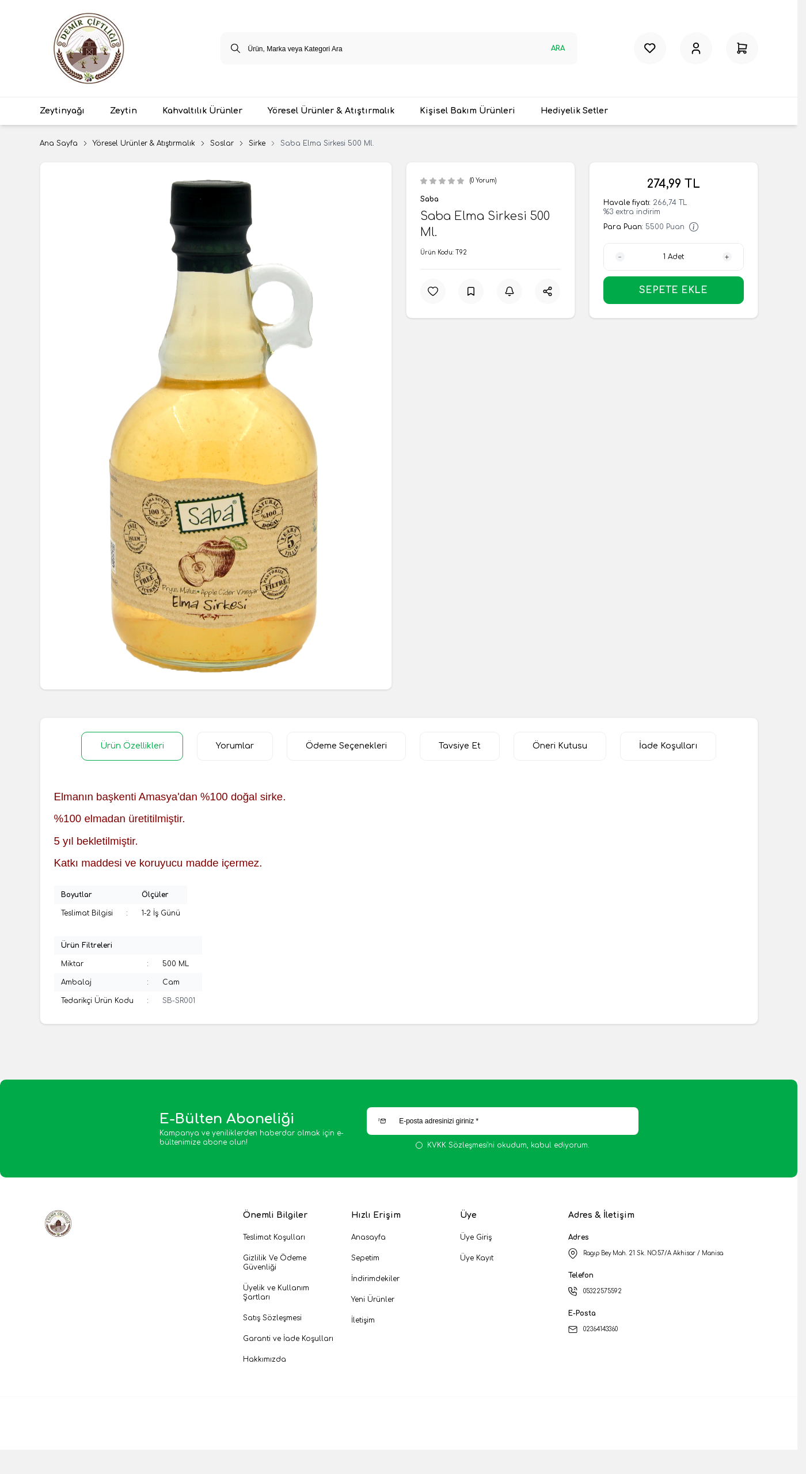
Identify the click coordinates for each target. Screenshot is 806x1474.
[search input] (398, 48)
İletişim (363, 1320)
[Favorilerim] (650, 48)
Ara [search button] (558, 48)
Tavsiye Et (460, 746)
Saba (429, 199)
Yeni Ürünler (372, 1300)
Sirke (257, 143)
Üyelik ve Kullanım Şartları (276, 1292)
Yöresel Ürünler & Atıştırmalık (144, 143)
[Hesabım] (696, 48)
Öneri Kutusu (560, 746)
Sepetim (365, 1258)
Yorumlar (235, 746)
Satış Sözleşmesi (272, 1318)
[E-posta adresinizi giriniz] (502, 1121)
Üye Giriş (476, 1237)
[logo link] (97, 48)
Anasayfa (368, 1237)
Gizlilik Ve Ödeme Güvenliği (274, 1262)
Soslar (222, 143)
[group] (215, 425)
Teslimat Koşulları (274, 1237)
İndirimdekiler (375, 1279)
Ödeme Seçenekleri (346, 746)
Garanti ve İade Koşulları (288, 1339)
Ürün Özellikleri (132, 746)
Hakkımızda (264, 1359)
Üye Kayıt (476, 1258)
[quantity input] (673, 257)
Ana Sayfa (59, 143)
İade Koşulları (668, 746)
